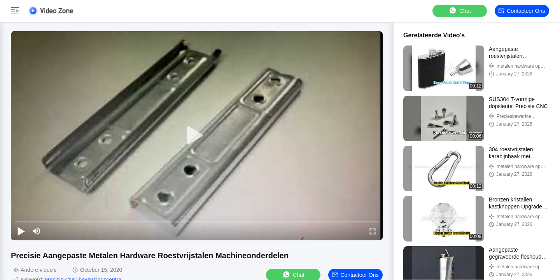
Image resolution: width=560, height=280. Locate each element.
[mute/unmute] (36, 231)
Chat (459, 11)
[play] (196, 135)
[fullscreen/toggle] (372, 231)
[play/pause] (21, 231)
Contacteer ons (522, 11)
